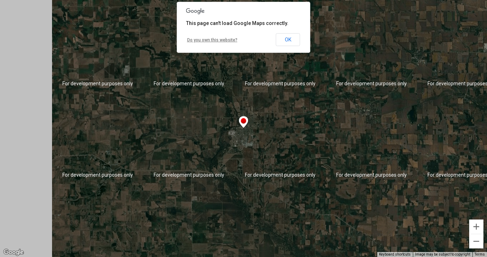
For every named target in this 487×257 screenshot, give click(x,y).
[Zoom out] (476, 241)
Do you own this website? (212, 39)
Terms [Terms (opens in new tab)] (480, 254)
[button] (243, 122)
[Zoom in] (476, 227)
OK (288, 39)
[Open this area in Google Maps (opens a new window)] (13, 252)
